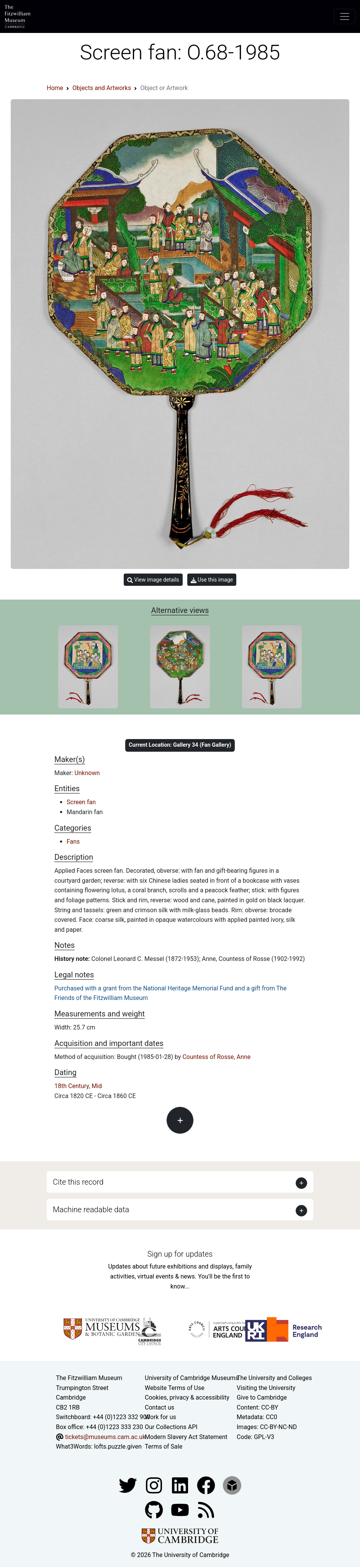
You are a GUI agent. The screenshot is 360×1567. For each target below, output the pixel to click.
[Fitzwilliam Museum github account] (155, 1509)
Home (55, 88)
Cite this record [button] (78, 1182)
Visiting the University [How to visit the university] (266, 1388)
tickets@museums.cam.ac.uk (105, 1437)
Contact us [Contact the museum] (159, 1407)
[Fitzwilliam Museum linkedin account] (207, 1484)
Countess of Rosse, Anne (216, 1057)
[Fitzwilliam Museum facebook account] (181, 1484)
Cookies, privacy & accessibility (187, 1397)
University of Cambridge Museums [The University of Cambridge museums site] (192, 1378)
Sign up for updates (180, 1254)
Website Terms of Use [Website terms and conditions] (175, 1388)
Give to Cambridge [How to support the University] (262, 1397)
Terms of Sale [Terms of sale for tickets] (163, 1446)
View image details (153, 580)
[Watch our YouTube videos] (181, 1509)
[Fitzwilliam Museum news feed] (206, 1509)
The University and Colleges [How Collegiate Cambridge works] (274, 1378)
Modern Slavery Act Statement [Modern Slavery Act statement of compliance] (186, 1437)
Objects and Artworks (101, 88)
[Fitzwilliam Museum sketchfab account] (232, 1484)
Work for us (160, 1417)
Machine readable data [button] (91, 1209)
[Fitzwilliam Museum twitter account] (129, 1484)
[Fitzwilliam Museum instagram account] (155, 1484)
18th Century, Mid (78, 1086)
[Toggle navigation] (344, 16)
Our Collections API (171, 1427)
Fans (73, 841)
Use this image (212, 580)
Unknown (87, 773)
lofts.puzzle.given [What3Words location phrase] (117, 1446)
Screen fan (81, 802)
